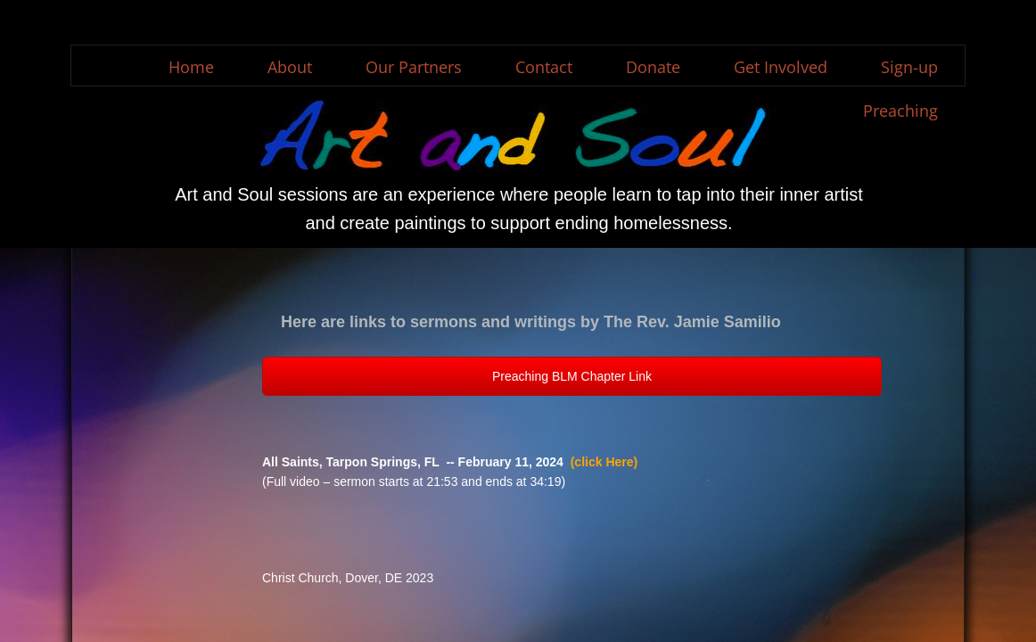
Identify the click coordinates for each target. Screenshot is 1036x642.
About (289, 67)
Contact (543, 67)
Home (191, 67)
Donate (653, 67)
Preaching (900, 110)
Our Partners (414, 67)
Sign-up (909, 67)
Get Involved (780, 67)
